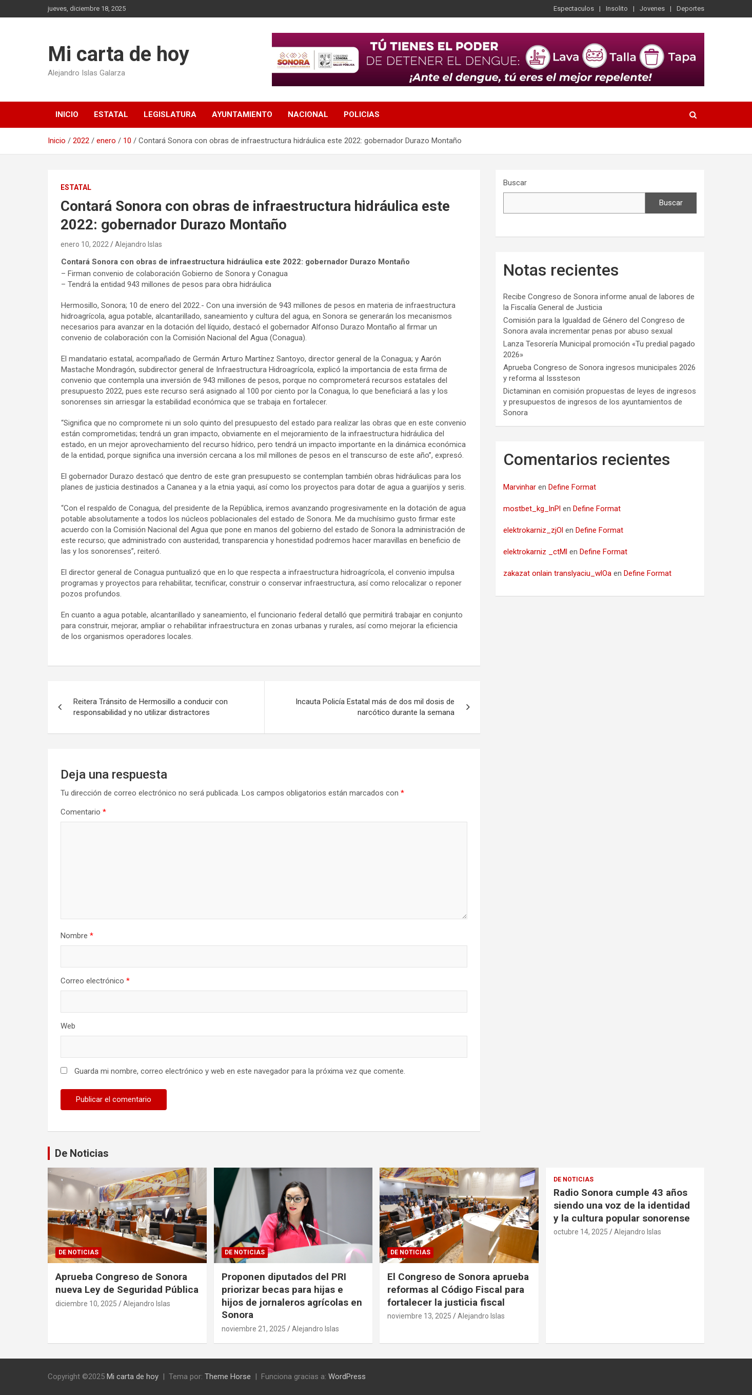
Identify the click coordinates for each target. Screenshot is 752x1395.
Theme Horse (228, 1376)
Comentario (83, 812)
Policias (362, 114)
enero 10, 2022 (85, 244)
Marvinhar (519, 487)
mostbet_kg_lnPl (532, 508)
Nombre (77, 935)
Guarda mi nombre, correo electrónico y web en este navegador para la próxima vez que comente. (239, 1071)
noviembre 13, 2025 (419, 1316)
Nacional (308, 114)
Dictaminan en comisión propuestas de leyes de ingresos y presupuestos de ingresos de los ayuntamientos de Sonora (599, 401)
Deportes (690, 8)
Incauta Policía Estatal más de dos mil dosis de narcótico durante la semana (374, 707)
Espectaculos (573, 8)
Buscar (515, 182)
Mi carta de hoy (118, 54)
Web (68, 1026)
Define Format (572, 487)
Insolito (617, 8)
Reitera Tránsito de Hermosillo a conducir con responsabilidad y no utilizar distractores (150, 707)
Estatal (111, 114)
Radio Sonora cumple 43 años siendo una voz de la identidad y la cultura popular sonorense (621, 1205)
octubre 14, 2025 (580, 1232)
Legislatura (170, 114)
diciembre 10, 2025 (86, 1304)
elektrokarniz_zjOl (533, 530)
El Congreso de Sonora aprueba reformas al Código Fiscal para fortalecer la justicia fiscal (458, 1289)
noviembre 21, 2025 (254, 1329)
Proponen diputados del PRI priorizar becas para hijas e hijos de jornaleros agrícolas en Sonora (292, 1296)
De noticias (78, 1252)
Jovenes (652, 8)
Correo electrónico (95, 980)
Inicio (66, 114)
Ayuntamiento (242, 114)
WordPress (347, 1376)
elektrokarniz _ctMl (535, 551)
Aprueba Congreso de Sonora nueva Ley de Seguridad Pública (127, 1283)
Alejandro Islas (138, 244)
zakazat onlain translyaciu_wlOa (557, 573)
